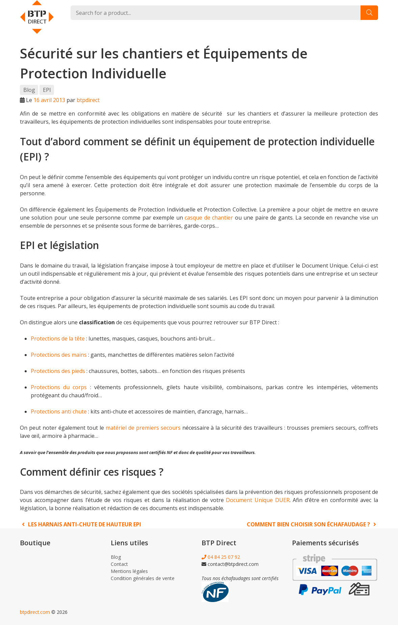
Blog (29, 90)
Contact (119, 564)
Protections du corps (59, 387)
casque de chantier (209, 217)
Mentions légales (129, 571)
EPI (47, 90)
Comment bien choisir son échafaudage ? (312, 524)
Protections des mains (59, 354)
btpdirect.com (35, 612)
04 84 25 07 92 (221, 557)
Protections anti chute (59, 411)
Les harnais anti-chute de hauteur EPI (80, 524)
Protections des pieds (58, 371)
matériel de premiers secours (143, 427)
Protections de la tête (58, 338)
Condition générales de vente (143, 578)
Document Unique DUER (257, 500)
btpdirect (88, 100)
